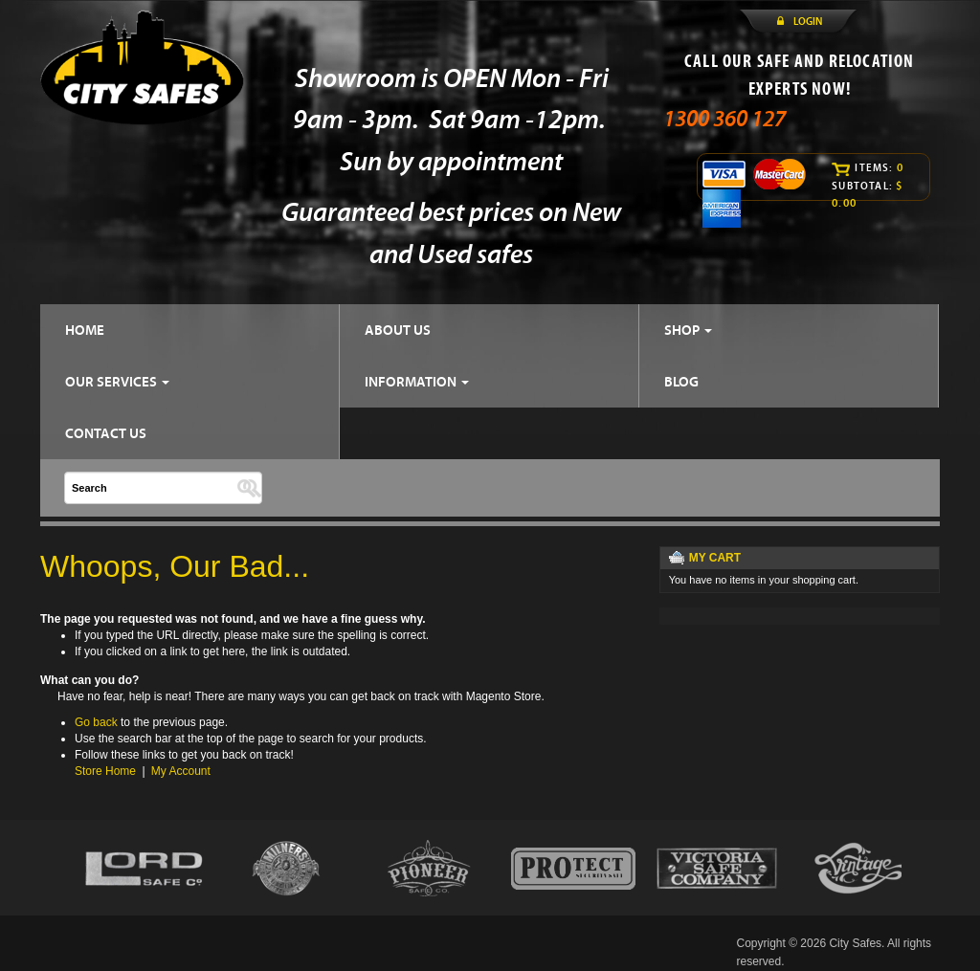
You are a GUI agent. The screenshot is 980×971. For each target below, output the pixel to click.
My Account (181, 771)
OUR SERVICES (117, 381)
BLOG (681, 381)
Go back (96, 722)
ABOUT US (398, 329)
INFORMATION (417, 381)
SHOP (688, 329)
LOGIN (807, 21)
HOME (84, 329)
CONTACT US (105, 433)
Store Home (105, 771)
